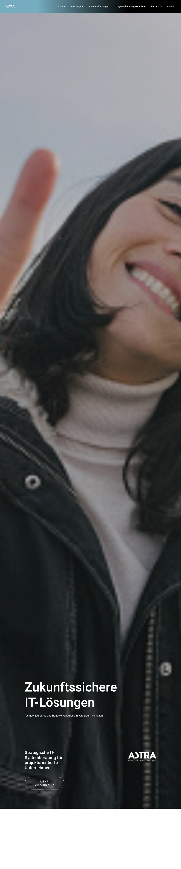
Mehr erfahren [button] (44, 783)
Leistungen (77, 6)
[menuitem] (61, 6)
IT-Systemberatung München (130, 6)
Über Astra (156, 6)
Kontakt (171, 6)
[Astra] (10, 6)
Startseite (60, 6)
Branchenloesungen (98, 6)
